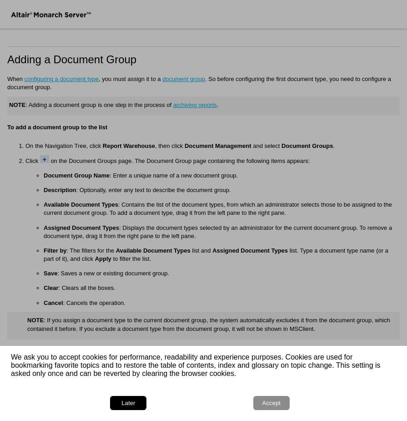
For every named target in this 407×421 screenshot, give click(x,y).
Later (128, 403)
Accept (271, 403)
